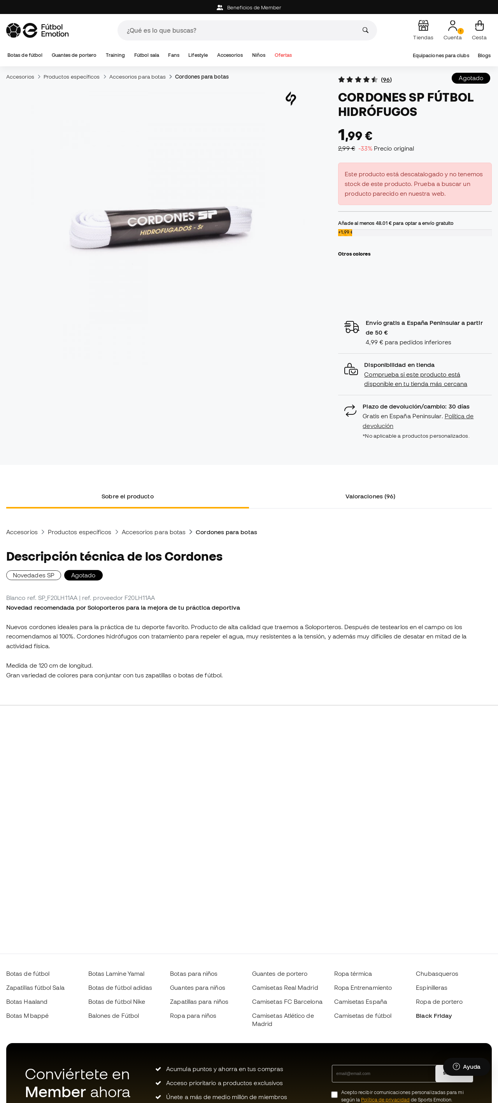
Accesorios (230, 55)
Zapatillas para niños (199, 1001)
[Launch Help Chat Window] (466, 1067)
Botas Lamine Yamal (116, 973)
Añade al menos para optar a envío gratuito (395, 223)
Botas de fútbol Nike (117, 1001)
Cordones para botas (201, 77)
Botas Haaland (26, 1001)
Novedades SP (33, 575)
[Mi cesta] (479, 30)
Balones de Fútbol (113, 1015)
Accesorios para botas (137, 77)
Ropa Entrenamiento (363, 987)
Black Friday (434, 1015)
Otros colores (354, 253)
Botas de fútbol (24, 55)
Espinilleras (431, 987)
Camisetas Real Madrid (285, 987)
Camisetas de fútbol (362, 1015)
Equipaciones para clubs (441, 55)
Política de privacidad (385, 1099)
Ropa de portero (439, 1001)
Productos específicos (72, 77)
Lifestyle (198, 55)
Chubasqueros (437, 973)
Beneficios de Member (249, 8)
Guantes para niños (197, 987)
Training (115, 55)
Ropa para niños (193, 1015)
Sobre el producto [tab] (127, 496)
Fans (173, 55)
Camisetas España (360, 1001)
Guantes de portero (74, 55)
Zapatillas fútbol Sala (35, 987)
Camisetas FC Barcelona (287, 1001)
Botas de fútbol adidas (120, 987)
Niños (258, 55)
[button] (415, 374)
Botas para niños (193, 973)
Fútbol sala (146, 55)
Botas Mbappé (27, 1015)
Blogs (484, 55)
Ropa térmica (353, 973)
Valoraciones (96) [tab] (370, 496)
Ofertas (283, 55)
